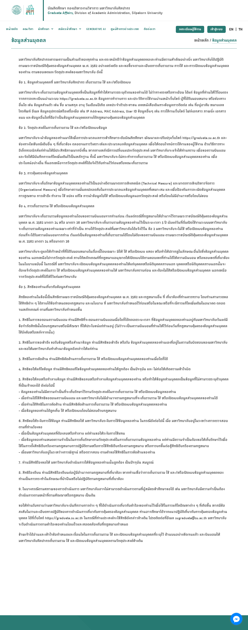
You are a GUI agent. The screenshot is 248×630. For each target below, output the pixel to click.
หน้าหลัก (201, 40)
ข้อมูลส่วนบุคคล (224, 40)
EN (231, 29)
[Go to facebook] (236, 619)
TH (241, 29)
